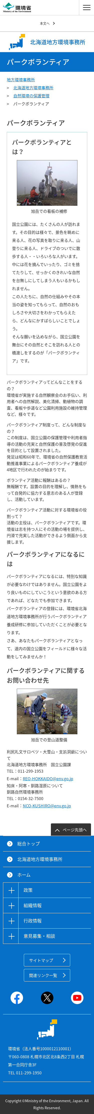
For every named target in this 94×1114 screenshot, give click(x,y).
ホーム (24, 874)
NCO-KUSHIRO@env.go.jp (47, 806)
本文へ (45, 23)
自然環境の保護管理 (31, 96)
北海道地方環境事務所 (33, 88)
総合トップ (28, 843)
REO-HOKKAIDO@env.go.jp (48, 778)
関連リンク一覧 (43, 975)
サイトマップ (41, 960)
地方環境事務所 (21, 80)
